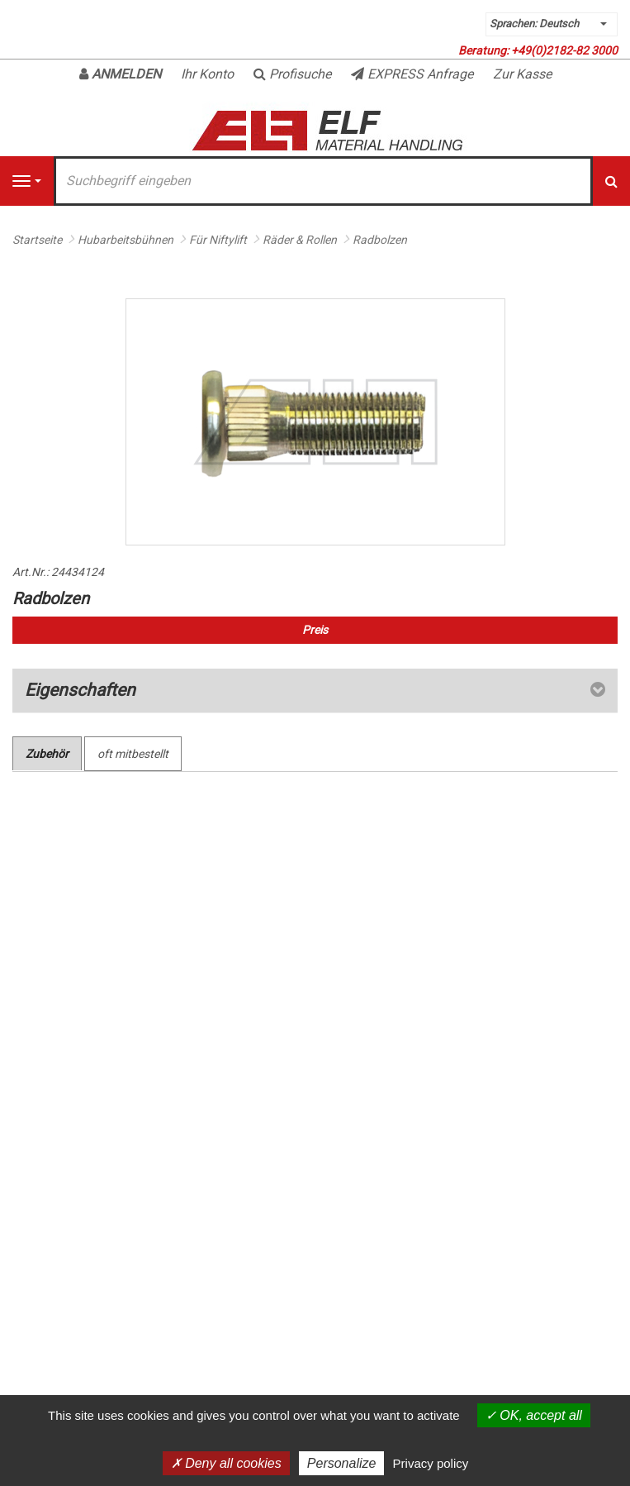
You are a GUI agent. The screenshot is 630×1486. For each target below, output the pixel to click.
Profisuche (292, 74)
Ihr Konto (207, 74)
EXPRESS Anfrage (412, 74)
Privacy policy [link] (431, 1463)
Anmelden (120, 74)
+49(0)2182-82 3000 (564, 50)
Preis (315, 629)
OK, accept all (534, 1415)
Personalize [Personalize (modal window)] (342, 1463)
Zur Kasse (522, 74)
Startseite (37, 239)
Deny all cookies (226, 1463)
